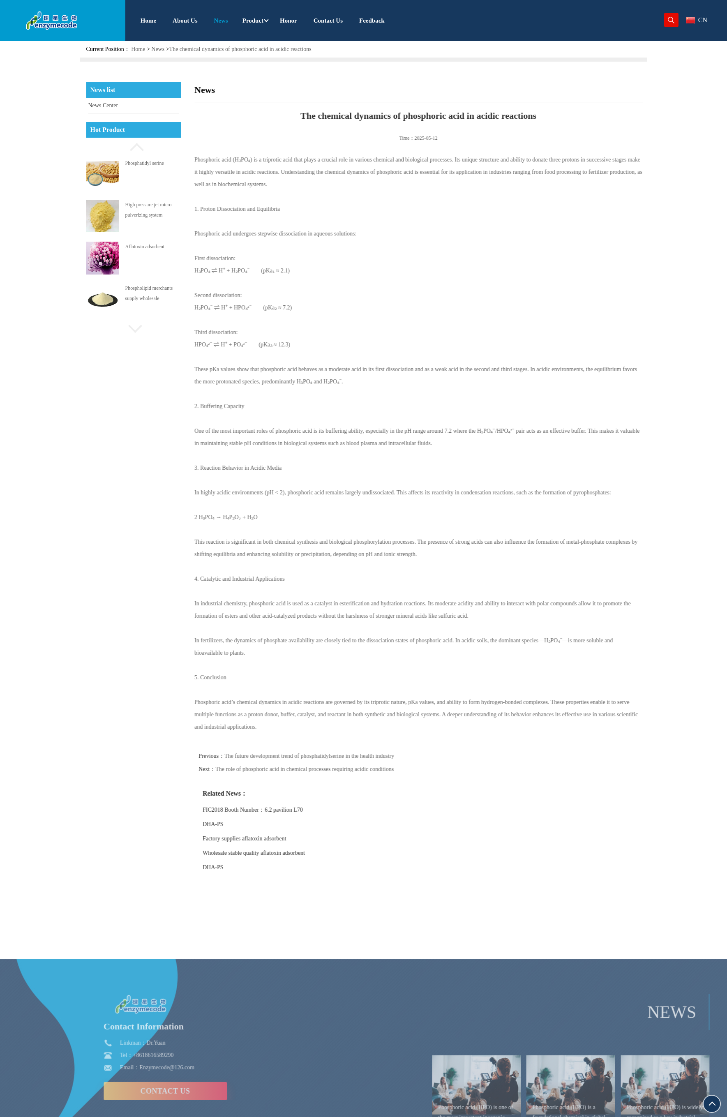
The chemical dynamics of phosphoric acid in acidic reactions (240, 49)
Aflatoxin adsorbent (145, 246)
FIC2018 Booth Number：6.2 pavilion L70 (270, 810)
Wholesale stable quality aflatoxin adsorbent (271, 853)
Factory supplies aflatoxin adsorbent (262, 838)
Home (138, 49)
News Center (103, 105)
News (157, 49)
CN (696, 19)
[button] (133, 146)
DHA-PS (230, 824)
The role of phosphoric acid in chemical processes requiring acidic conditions (322, 769)
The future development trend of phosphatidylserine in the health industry (327, 756)
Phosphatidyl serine (144, 163)
